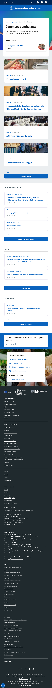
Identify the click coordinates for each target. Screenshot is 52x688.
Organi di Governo (9, 402)
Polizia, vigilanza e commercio (17, 213)
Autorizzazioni (8, 438)
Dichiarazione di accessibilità (12, 573)
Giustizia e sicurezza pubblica (12, 449)
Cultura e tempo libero (10, 444)
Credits (6, 602)
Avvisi (6, 477)
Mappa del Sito (8, 610)
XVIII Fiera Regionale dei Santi (19, 135)
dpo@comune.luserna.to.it (15, 559)
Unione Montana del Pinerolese (13, 628)
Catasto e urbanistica (10, 441)
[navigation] (3, 8)
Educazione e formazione (11, 446)
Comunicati (7, 480)
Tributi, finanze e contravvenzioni (18, 256)
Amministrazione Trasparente (12, 567)
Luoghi (6, 493)
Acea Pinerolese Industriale (12, 636)
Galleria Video (8, 501)
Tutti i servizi (26, 288)
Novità (8, 75)
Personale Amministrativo (11, 415)
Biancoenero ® (15, 683)
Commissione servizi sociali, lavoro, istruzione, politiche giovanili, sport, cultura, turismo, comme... (25, 198)
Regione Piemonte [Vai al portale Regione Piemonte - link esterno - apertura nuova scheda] (8, 2)
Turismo (6, 462)
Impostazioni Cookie (9, 599)
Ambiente (7, 430)
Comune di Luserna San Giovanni (28, 8)
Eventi (6, 490)
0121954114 (10, 512)
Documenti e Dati (9, 410)
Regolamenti (11, 305)
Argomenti (14, 22)
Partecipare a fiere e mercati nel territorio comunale (25, 274)
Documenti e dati (26, 324)
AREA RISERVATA (25, 685)
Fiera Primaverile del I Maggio (19, 162)
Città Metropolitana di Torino (12, 625)
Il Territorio (7, 495)
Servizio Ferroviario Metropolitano (13, 647)
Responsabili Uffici (13, 222)
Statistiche (7, 608)
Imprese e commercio (14, 271)
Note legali (7, 597)
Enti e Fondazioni (9, 412)
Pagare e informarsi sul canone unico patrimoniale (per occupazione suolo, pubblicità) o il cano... (26, 260)
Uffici (8, 209)
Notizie (6, 475)
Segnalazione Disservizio (11, 583)
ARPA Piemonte (8, 644)
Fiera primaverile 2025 (15, 45)
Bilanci (6, 570)
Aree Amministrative (10, 404)
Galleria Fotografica (9, 498)
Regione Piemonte (9, 623)
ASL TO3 (6, 633)
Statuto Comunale (9, 591)
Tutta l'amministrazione (26, 239)
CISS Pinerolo (8, 639)
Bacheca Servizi (8, 589)
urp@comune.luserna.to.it (15, 520)
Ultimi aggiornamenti (10, 605)
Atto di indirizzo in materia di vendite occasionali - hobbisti (24, 309)
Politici (6, 418)
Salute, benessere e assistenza (13, 457)
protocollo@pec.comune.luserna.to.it (18, 518)
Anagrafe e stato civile (10, 433)
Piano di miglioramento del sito (13, 575)
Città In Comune (23, 679)
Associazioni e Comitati (10, 503)
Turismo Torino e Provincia (11, 641)
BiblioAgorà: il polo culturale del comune (15, 620)
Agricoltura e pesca (9, 427)
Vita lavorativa (8, 465)
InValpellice (7, 649)
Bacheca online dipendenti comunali (14, 652)
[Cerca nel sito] (46, 8)
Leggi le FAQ (7, 578)
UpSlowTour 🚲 (8, 655)
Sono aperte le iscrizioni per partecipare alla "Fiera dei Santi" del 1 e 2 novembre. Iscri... (25, 107)
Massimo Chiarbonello (14, 225)
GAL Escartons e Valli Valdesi (12, 631)
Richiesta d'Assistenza (10, 586)
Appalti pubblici (8, 435)
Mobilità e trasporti (9, 454)
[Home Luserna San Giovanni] (25, 8)
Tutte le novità (26, 176)
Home (7, 22)
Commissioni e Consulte (15, 194)
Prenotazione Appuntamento (12, 581)
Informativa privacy (9, 594)
